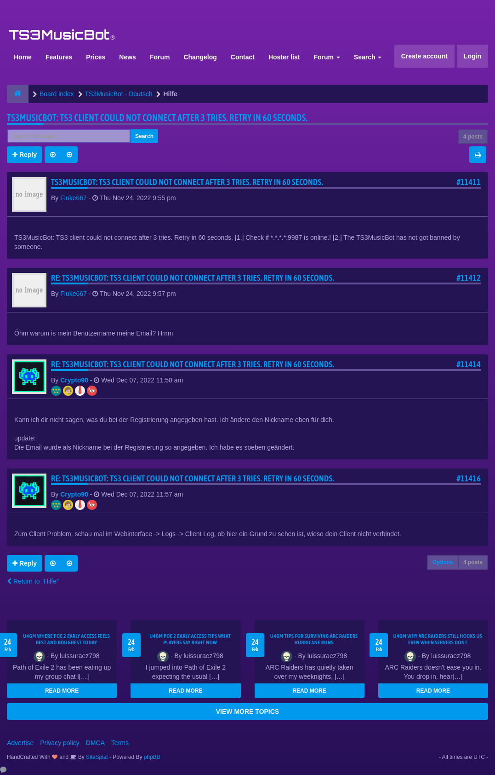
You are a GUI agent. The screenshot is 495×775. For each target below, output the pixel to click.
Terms (120, 742)
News (127, 57)
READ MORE (62, 691)
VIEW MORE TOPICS (247, 711)
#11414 (468, 364)
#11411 (468, 182)
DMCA (95, 742)
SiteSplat (96, 757)
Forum (160, 57)
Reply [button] (24, 154)
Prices (95, 57)
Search (368, 57)
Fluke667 (73, 198)
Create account (424, 56)
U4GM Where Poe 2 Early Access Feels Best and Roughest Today (66, 639)
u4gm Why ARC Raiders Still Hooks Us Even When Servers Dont (438, 639)
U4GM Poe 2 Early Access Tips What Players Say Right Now (190, 639)
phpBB (152, 757)
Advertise (20, 742)
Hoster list (284, 57)
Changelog (199, 57)
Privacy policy (60, 742)
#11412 (468, 278)
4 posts (473, 136)
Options (442, 562)
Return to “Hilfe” (33, 581)
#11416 (468, 478)
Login (472, 56)
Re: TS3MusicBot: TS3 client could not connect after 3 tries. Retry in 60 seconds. (192, 278)
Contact (243, 57)
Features (59, 57)
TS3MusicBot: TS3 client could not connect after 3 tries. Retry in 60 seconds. (157, 117)
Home (23, 57)
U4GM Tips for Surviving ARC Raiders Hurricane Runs (314, 639)
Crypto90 (74, 380)
